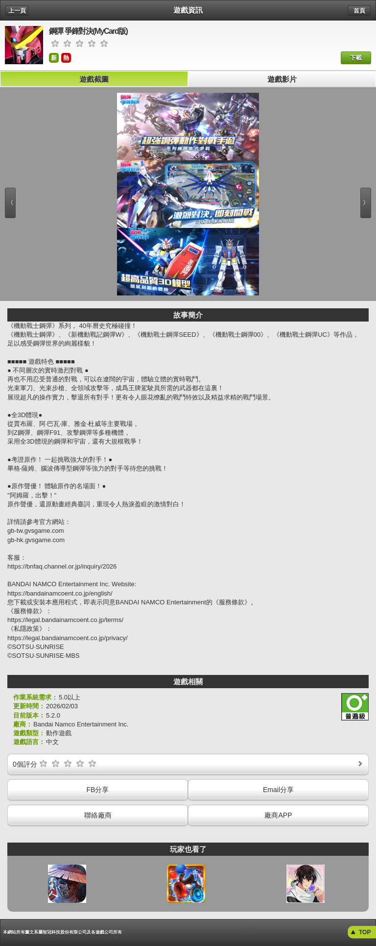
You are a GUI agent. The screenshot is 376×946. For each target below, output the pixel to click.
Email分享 (278, 790)
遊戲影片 (282, 79)
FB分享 (98, 790)
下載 (356, 57)
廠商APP (278, 815)
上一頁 (17, 10)
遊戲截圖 (94, 79)
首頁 (359, 10)
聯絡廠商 (98, 815)
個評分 (188, 763)
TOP (365, 932)
